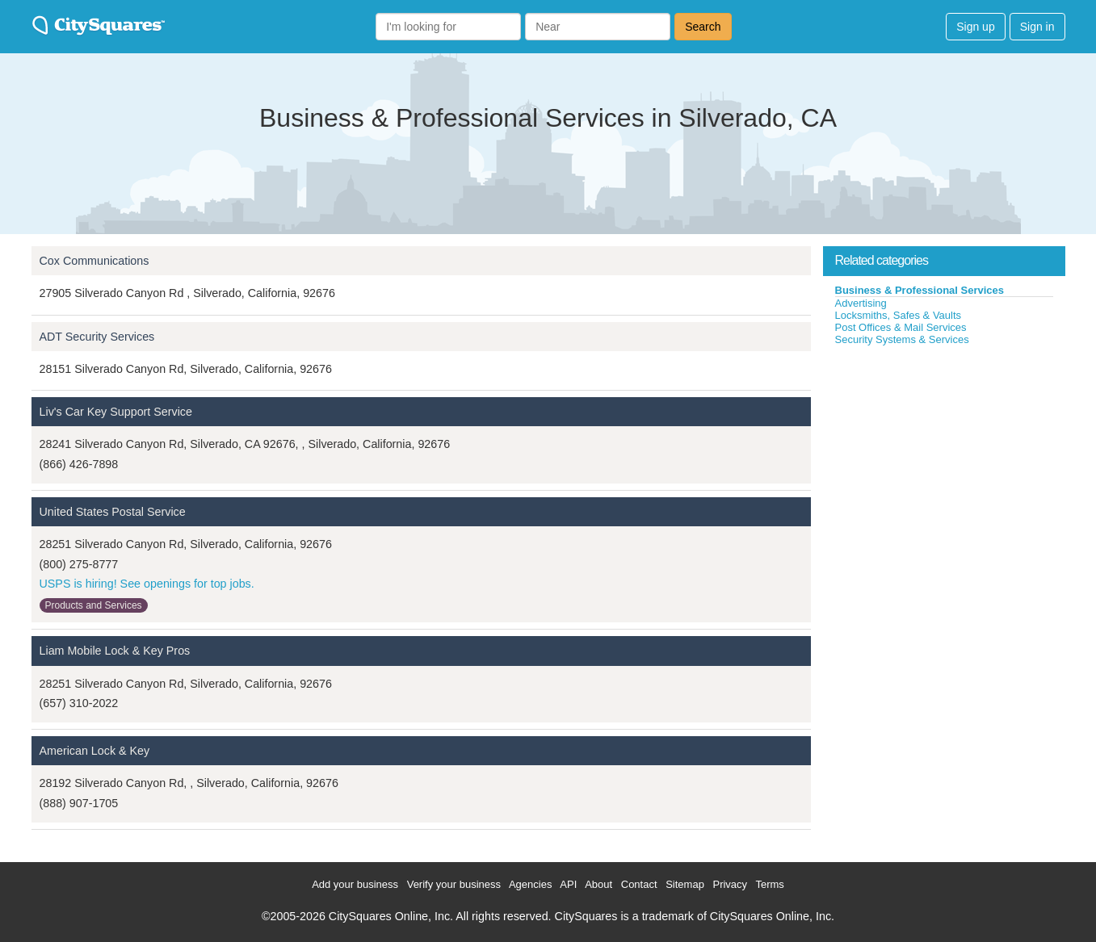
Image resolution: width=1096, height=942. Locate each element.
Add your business (355, 884)
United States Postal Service (113, 511)
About (598, 884)
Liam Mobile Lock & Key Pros (115, 650)
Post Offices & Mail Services (901, 327)
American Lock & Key (95, 750)
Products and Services (93, 605)
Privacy (729, 884)
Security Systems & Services (902, 339)
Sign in (1037, 26)
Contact (639, 884)
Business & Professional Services (920, 290)
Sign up (975, 26)
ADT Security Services (97, 336)
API (568, 884)
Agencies (530, 884)
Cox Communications (94, 260)
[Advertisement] (944, 467)
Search (702, 26)
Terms (769, 884)
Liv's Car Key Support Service (116, 411)
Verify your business (454, 884)
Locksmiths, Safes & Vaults (898, 315)
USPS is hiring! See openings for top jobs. (147, 583)
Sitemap (685, 884)
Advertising (861, 303)
